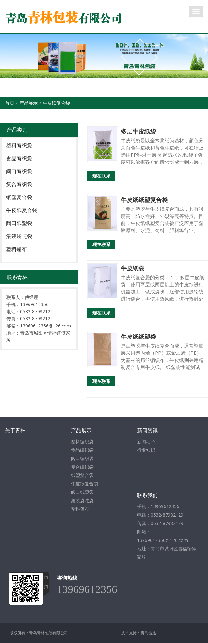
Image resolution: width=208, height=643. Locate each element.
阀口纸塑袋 (19, 223)
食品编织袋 (19, 158)
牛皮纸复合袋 (56, 103)
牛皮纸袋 (132, 268)
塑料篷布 (16, 249)
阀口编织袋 (19, 171)
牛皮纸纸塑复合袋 (144, 200)
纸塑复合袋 (19, 197)
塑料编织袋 (19, 145)
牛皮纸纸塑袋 (138, 336)
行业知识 (146, 450)
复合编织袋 (19, 184)
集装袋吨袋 (19, 236)
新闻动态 (146, 441)
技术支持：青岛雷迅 (138, 633)
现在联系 (101, 176)
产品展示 (28, 103)
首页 (9, 103)
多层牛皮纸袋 (138, 131)
